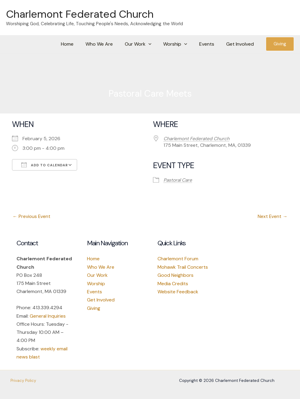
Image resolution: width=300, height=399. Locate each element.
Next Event (272, 216)
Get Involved (241, 44)
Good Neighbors (176, 275)
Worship (96, 283)
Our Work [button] (146, 44)
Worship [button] (181, 44)
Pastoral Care (178, 180)
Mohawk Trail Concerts (183, 267)
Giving (93, 308)
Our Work (97, 275)
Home (80, 44)
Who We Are (110, 44)
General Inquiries (48, 316)
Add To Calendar (44, 165)
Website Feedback (178, 292)
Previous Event (32, 216)
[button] (157, 44)
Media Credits (173, 283)
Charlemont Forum (178, 259)
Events (210, 44)
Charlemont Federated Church (80, 14)
